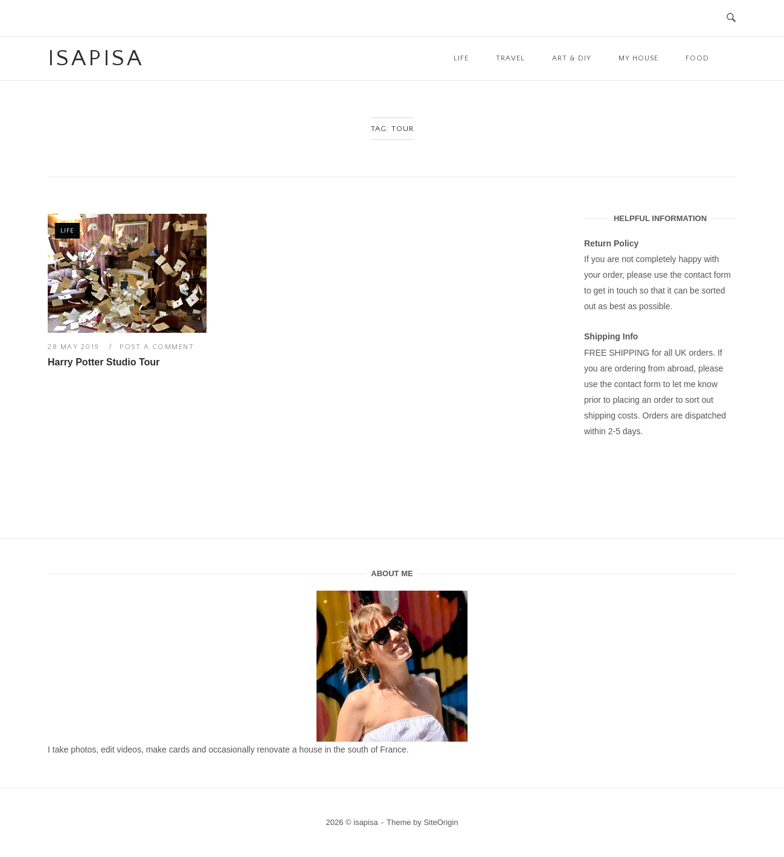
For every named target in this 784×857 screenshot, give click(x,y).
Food (697, 58)
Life (461, 58)
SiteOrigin (440, 822)
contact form (707, 275)
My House (638, 58)
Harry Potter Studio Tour (103, 362)
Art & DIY (571, 58)
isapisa (96, 58)
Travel (510, 58)
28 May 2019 (75, 347)
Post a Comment (157, 347)
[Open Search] (731, 18)
